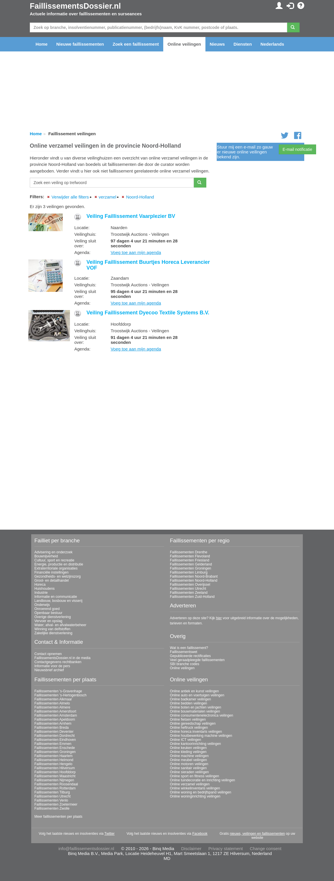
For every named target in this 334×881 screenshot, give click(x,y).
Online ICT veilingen (185, 740)
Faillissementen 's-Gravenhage (58, 691)
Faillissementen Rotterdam (55, 788)
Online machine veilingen (189, 756)
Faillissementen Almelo (52, 703)
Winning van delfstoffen (52, 629)
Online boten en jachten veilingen (195, 707)
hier (219, 618)
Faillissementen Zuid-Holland (192, 597)
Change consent (265, 848)
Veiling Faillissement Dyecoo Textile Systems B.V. (147, 313)
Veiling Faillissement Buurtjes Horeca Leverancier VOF (148, 265)
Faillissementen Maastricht (54, 776)
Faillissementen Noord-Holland (193, 580)
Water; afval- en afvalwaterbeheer (60, 625)
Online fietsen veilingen (188, 719)
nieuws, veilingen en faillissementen (257, 834)
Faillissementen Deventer (53, 732)
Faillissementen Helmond (53, 760)
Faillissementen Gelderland (191, 564)
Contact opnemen (48, 654)
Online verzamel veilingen (189, 784)
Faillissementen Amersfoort (55, 711)
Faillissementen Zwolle (51, 808)
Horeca (40, 585)
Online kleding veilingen (188, 752)
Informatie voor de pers (52, 666)
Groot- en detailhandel (51, 580)
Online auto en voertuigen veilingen (197, 695)
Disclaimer (191, 848)
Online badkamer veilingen (190, 699)
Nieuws (217, 44)
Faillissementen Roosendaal (56, 784)
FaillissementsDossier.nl (75, 6)
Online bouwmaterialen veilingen (195, 711)
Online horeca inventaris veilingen (196, 732)
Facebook (199, 834)
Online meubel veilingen (188, 760)
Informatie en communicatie (55, 597)
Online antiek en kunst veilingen (194, 691)
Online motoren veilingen (189, 764)
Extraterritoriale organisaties (55, 568)
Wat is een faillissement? (189, 648)
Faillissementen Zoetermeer (55, 804)
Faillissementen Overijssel (190, 585)
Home (42, 44)
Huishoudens (44, 589)
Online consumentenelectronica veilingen (201, 715)
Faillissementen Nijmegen (54, 780)
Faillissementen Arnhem (52, 724)
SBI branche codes (184, 664)
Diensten (242, 44)
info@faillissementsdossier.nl (86, 848)
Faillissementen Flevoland (190, 556)
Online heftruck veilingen (189, 728)
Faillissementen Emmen (52, 744)
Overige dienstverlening (52, 617)
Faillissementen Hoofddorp (55, 772)
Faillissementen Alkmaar (53, 699)
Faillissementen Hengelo (53, 764)
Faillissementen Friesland (189, 560)
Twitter (109, 834)
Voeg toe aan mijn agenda (136, 252)
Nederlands (272, 44)
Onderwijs (42, 605)
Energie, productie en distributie (58, 564)
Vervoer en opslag (48, 621)
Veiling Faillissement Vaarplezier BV (130, 216)
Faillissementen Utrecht (188, 589)
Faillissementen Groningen (190, 568)
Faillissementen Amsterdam (55, 715)
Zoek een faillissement (136, 44)
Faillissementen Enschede (54, 748)
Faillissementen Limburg (188, 572)
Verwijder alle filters (70, 196)
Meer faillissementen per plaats (58, 817)
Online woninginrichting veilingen (195, 796)
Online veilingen (184, 44)
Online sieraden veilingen (189, 772)
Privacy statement (225, 848)
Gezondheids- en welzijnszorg (57, 576)
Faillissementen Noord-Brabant (194, 576)
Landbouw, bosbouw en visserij (58, 601)
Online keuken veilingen (188, 748)
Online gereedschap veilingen (193, 724)
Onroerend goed (47, 609)
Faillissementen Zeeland (188, 593)
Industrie (41, 593)
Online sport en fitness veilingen (194, 776)
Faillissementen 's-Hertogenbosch (60, 695)
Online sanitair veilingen (188, 768)
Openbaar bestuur (48, 613)
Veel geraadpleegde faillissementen (197, 660)
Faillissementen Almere (52, 707)
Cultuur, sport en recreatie (54, 560)
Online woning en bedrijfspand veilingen (200, 792)
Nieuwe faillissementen (80, 44)
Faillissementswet (183, 652)
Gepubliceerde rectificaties (190, 656)
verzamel (107, 196)
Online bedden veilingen (188, 703)
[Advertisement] (120, 396)
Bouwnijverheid (46, 556)
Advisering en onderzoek (53, 552)
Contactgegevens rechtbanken (57, 662)
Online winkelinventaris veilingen (195, 788)
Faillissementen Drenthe (188, 552)
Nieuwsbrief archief (49, 670)
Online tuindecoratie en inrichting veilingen (202, 780)
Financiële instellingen (51, 572)
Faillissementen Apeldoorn (54, 719)
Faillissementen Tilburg (52, 792)
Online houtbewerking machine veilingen (201, 736)
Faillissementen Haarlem (53, 756)
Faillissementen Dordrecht (54, 736)
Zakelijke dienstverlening (53, 633)
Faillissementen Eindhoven (55, 740)
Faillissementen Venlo (51, 800)
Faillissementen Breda (51, 728)
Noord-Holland (140, 196)
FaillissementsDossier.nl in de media (62, 658)
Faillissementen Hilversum (54, 768)
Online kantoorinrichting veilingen (195, 744)
